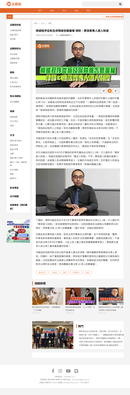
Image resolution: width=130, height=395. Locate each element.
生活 (12, 134)
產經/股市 (14, 34)
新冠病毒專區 (15, 86)
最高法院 (42, 272)
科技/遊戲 (14, 169)
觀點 (12, 72)
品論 (76, 10)
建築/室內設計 (16, 140)
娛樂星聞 (13, 116)
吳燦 (87, 272)
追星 (12, 125)
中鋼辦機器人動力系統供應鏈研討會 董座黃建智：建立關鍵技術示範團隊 (101, 345)
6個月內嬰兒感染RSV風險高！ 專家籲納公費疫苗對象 (101, 342)
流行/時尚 (14, 121)
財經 (52, 10)
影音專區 (14, 187)
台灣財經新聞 (15, 30)
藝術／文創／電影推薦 (18, 164)
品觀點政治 (15, 48)
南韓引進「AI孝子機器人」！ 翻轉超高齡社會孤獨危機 (101, 335)
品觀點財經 (15, 24)
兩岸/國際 (14, 78)
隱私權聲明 (84, 382)
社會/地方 (14, 82)
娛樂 (12, 111)
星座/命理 (14, 149)
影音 (88, 10)
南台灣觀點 (15, 95)
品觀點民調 (14, 58)
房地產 (13, 39)
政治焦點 (13, 54)
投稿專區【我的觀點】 (18, 206)
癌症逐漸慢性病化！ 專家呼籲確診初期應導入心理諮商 (101, 338)
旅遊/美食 (14, 145)
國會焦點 (13, 62)
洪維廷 (54, 272)
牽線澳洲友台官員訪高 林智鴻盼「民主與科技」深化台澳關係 (101, 331)
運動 (12, 173)
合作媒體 (14, 196)
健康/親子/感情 (16, 157)
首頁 (36, 23)
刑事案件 (76, 272)
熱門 (40, 10)
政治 (64, 10)
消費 (12, 153)
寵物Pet (13, 178)
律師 (65, 272)
